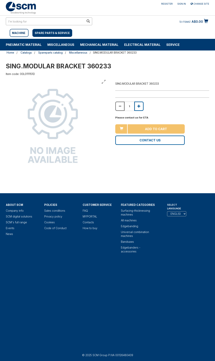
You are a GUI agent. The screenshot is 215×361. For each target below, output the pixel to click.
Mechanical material (99, 45)
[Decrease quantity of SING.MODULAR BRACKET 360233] (120, 106)
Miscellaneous (60, 45)
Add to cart (156, 129)
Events (10, 228)
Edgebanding (129, 226)
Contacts (88, 222)
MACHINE (18, 33)
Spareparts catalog (50, 52)
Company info (15, 210)
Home (10, 52)
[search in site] (45, 21)
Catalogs (26, 52)
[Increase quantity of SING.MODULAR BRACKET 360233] (139, 106)
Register (167, 3)
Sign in (181, 3)
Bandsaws (127, 241)
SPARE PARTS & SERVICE (52, 33)
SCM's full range (16, 222)
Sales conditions (54, 210)
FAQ (85, 210)
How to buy (90, 228)
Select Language (174, 206)
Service (173, 45)
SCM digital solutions (19, 216)
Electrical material (142, 45)
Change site (200, 3)
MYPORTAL (90, 216)
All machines (129, 220)
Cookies (49, 222)
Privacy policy (53, 216)
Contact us (150, 140)
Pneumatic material (24, 45)
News (9, 234)
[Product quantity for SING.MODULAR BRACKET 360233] (129, 106)
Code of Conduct (55, 228)
